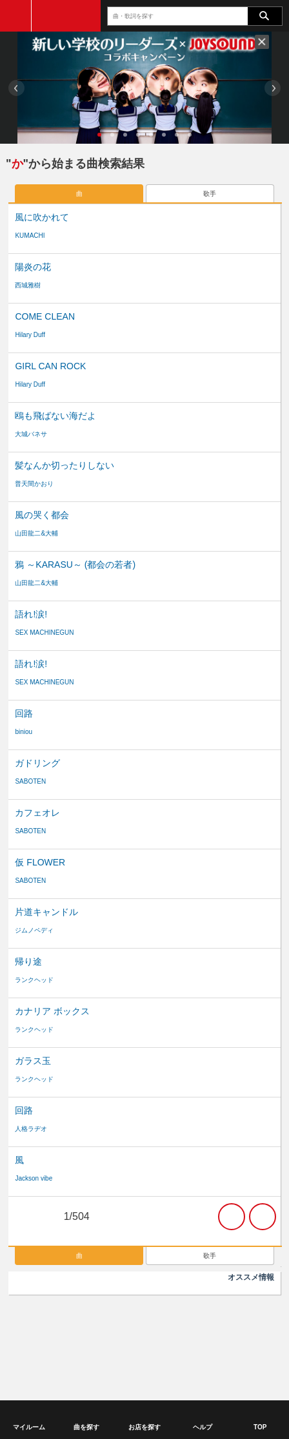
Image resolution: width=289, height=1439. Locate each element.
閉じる (262, 42)
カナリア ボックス (52, 1011)
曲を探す (86, 1427)
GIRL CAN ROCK (50, 366)
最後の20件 (262, 1216)
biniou (23, 731)
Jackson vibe (33, 1178)
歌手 (209, 193)
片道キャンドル (46, 912)
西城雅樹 (28, 285)
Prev (16, 88)
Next (272, 88)
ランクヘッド (34, 979)
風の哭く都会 (42, 515)
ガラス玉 (33, 1061)
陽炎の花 (33, 267)
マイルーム (29, 1427)
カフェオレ (37, 812)
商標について (125, 1316)
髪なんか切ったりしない (64, 465)
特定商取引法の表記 (246, 1316)
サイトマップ (181, 1327)
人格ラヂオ (31, 1128)
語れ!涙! (31, 614)
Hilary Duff (30, 334)
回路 (24, 713)
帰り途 (28, 961)
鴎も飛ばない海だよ (55, 415)
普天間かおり (34, 483)
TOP (260, 1427)
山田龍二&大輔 (36, 533)
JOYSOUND (66, 16)
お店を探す (144, 1427)
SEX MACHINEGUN (44, 632)
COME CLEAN (45, 316)
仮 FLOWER (40, 862)
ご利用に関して (36, 1316)
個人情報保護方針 (180, 1316)
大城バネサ (31, 434)
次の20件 (231, 1216)
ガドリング (37, 763)
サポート (139, 1327)
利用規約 (82, 1316)
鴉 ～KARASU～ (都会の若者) (75, 564)
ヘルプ (105, 1327)
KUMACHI (30, 235)
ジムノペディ (34, 930)
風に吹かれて (42, 217)
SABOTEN (30, 781)
